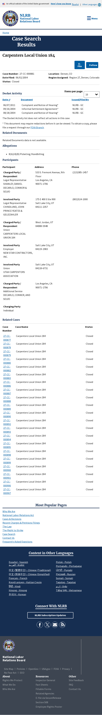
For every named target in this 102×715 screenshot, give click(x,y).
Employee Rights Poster (49, 706)
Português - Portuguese (69, 566)
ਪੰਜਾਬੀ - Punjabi (64, 570)
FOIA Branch (37, 127)
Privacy (66, 668)
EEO (22, 672)
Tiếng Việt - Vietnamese (69, 590)
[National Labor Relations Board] (11, 18)
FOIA (56, 668)
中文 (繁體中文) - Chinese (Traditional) (30, 570)
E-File (80, 65)
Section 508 (42, 702)
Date (7, 99)
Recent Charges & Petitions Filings (21, 522)
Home (6, 32)
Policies (21, 668)
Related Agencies (45, 693)
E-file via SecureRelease (48, 697)
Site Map (8, 668)
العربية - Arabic (16, 565)
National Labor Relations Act (18, 515)
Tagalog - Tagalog (66, 582)
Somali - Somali (64, 578)
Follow (93, 65)
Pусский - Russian (65, 574)
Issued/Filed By (80, 99)
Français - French (18, 578)
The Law (7, 526)
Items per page (73, 91)
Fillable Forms (43, 689)
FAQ (71, 684)
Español (75, 4)
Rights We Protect (12, 680)
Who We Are (9, 511)
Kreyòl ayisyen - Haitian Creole (25, 582)
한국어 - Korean (17, 594)
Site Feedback (76, 680)
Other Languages (92, 4)
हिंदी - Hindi (14, 586)
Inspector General (45, 680)
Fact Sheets (42, 684)
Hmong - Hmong (18, 590)
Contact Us (8, 537)
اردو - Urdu (61, 586)
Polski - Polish (64, 562)
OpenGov (33, 668)
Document (27, 99)
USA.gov (46, 668)
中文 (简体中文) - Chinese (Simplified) (29, 574)
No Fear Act (10, 672)
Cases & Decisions (12, 519)
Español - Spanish (18, 562)
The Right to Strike (13, 530)
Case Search (9, 534)
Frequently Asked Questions (17, 541)
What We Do (9, 684)
